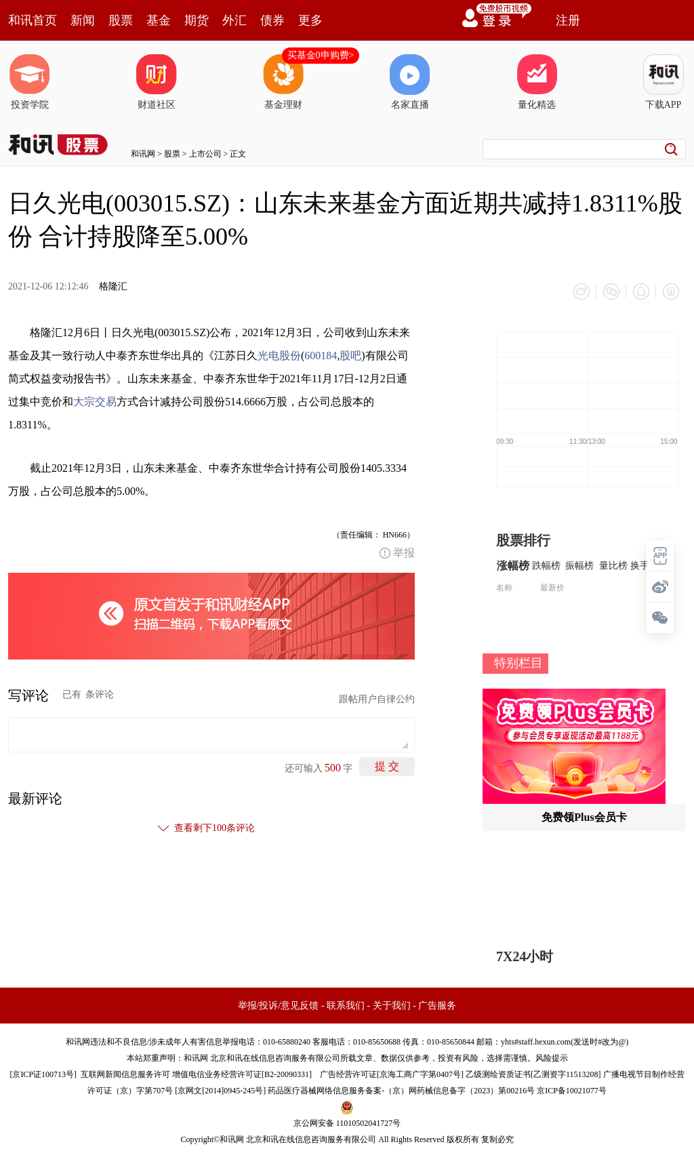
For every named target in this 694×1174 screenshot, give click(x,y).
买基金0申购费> (320, 55)
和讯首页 (32, 20)
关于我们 (392, 1005)
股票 (120, 20)
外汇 (234, 20)
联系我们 (346, 1005)
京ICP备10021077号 (572, 1090)
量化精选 (536, 82)
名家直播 (410, 82)
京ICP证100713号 (43, 1074)
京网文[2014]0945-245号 (220, 1090)
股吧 (350, 355)
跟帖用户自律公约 (377, 699)
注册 (568, 20)
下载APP (663, 82)
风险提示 (551, 1058)
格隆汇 (113, 286)
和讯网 (143, 154)
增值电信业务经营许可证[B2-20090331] (242, 1074)
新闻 (82, 20)
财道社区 (156, 82)
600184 (320, 355)
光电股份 (279, 355)
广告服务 (437, 1005)
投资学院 (29, 82)
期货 (196, 20)
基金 (158, 20)
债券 (272, 20)
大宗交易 (95, 401)
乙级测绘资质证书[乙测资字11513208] (533, 1074)
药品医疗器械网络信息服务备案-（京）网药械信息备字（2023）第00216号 (401, 1090)
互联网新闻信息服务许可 (125, 1074)
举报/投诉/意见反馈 (278, 1005)
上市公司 (205, 154)
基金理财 (283, 82)
